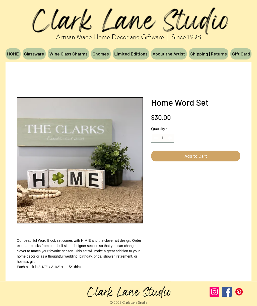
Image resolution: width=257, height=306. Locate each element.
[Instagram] (214, 292)
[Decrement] (155, 138)
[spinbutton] (163, 138)
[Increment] (170, 138)
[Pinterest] (239, 292)
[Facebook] (227, 292)
